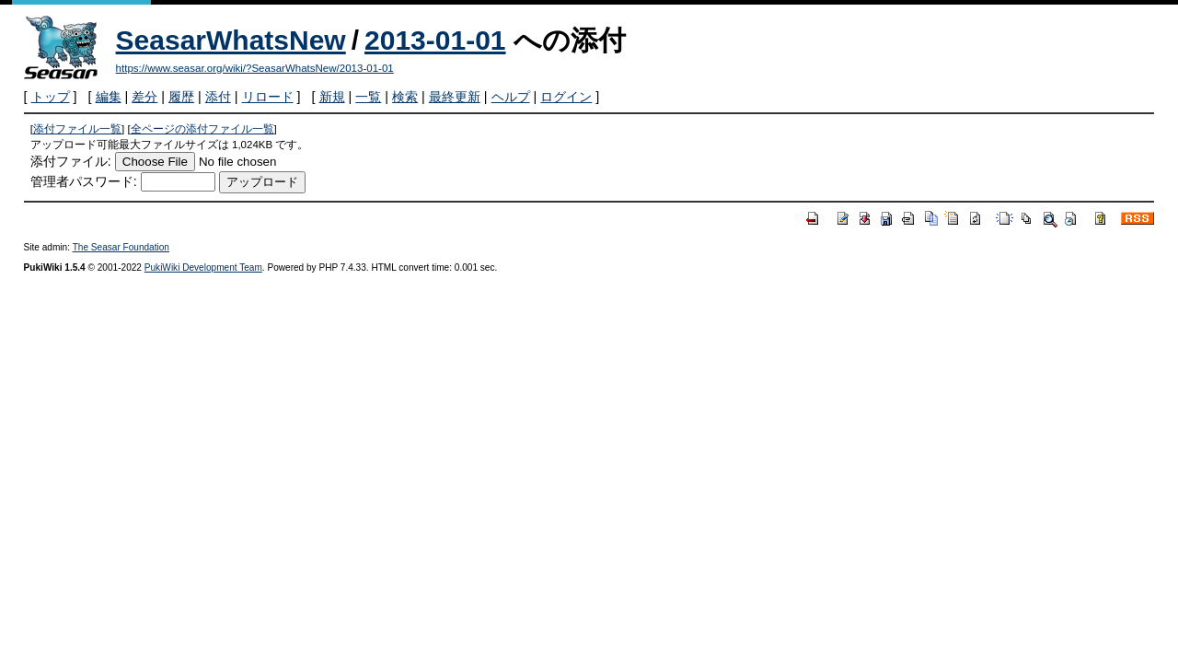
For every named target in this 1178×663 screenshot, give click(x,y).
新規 (332, 96)
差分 (144, 96)
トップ (50, 96)
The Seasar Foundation (121, 247)
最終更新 (454, 96)
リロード (268, 96)
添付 (218, 96)
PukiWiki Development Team (203, 267)
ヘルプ (510, 96)
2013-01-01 (434, 40)
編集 (108, 96)
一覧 (368, 96)
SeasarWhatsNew (231, 40)
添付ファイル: (70, 161)
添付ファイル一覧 (77, 128)
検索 (405, 96)
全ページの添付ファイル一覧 (202, 128)
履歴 (181, 96)
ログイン (566, 96)
